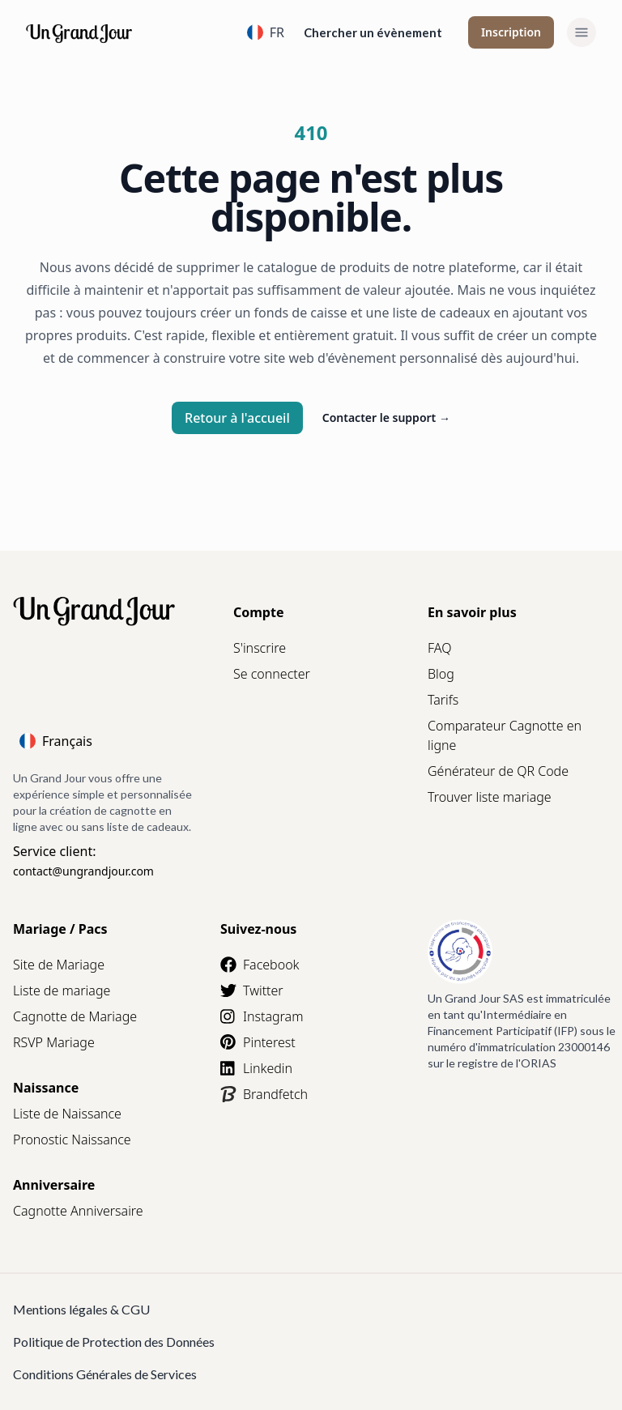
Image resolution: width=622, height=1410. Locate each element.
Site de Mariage (58, 964)
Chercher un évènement (373, 32)
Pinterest (258, 1042)
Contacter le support (386, 417)
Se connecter (271, 674)
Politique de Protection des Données (114, 1341)
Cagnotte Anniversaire (78, 1211)
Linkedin (256, 1068)
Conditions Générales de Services (105, 1374)
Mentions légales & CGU (81, 1309)
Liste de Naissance (67, 1113)
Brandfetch (264, 1094)
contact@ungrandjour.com (83, 871)
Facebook (259, 964)
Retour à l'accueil (237, 418)
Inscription (511, 32)
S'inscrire (259, 648)
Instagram (261, 1016)
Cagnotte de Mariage (75, 1016)
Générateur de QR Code (498, 771)
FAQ (439, 648)
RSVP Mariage (54, 1042)
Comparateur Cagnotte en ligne (505, 735)
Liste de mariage (61, 990)
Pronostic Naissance (72, 1139)
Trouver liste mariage (490, 797)
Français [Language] (55, 741)
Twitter (251, 990)
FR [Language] (265, 32)
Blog (441, 674)
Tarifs (443, 700)
